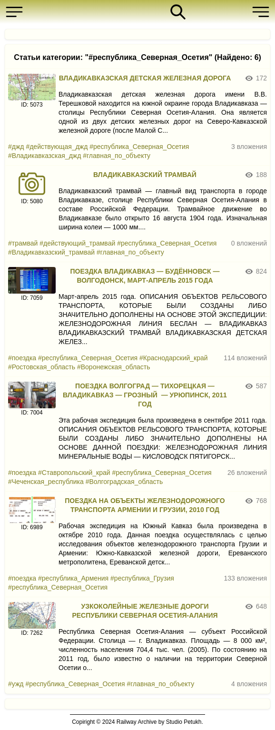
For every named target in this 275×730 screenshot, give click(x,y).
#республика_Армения (73, 578)
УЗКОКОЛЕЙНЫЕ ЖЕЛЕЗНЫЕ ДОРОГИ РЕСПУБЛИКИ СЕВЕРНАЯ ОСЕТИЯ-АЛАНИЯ (144, 610)
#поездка (22, 358)
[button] (16, 12)
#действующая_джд (57, 146)
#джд (16, 146)
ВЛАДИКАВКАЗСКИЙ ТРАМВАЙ (144, 174)
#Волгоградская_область (124, 481)
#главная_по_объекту (116, 155)
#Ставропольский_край (74, 472)
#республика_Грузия (142, 578)
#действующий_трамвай (77, 243)
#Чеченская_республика (46, 481)
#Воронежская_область (113, 367)
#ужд (15, 684)
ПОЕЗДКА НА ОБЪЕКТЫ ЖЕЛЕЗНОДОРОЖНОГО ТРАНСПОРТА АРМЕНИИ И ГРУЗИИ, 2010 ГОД (145, 505)
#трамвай (23, 243)
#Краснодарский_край (173, 358)
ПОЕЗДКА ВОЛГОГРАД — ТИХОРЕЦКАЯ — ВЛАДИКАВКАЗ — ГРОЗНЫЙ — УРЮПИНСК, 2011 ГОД (145, 395)
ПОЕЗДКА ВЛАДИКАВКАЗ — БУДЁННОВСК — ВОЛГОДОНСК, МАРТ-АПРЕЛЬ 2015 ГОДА (144, 275)
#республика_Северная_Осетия (139, 146)
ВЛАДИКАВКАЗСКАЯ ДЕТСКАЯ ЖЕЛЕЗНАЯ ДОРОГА (145, 78)
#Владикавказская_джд (44, 155)
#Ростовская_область (41, 367)
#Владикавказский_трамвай (51, 252)
